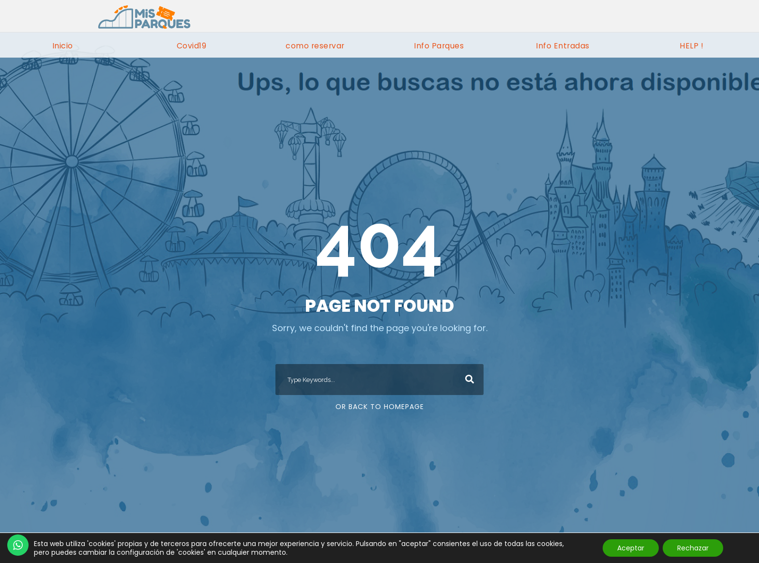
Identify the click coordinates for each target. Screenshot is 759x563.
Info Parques (439, 46)
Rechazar (693, 548)
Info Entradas (563, 46)
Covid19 (192, 46)
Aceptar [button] (630, 548)
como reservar (315, 46)
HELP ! (691, 46)
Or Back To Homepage (379, 406)
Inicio (62, 46)
